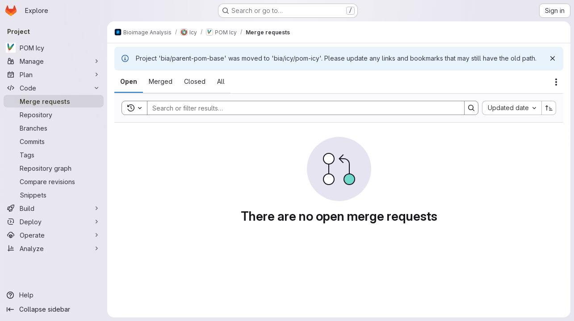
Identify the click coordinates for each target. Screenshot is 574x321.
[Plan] (54, 74)
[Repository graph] (54, 168)
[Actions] (556, 82)
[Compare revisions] (54, 181)
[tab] (128, 81)
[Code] (54, 88)
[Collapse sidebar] (54, 309)
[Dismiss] (552, 58)
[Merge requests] (54, 101)
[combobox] (511, 108)
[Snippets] (54, 195)
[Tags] (54, 154)
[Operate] (54, 235)
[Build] (54, 208)
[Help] (54, 295)
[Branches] (54, 128)
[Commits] (54, 141)
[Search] (301, 108)
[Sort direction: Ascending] (549, 108)
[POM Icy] (54, 47)
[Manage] (54, 61)
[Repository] (54, 114)
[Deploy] (54, 221)
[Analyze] (54, 248)
